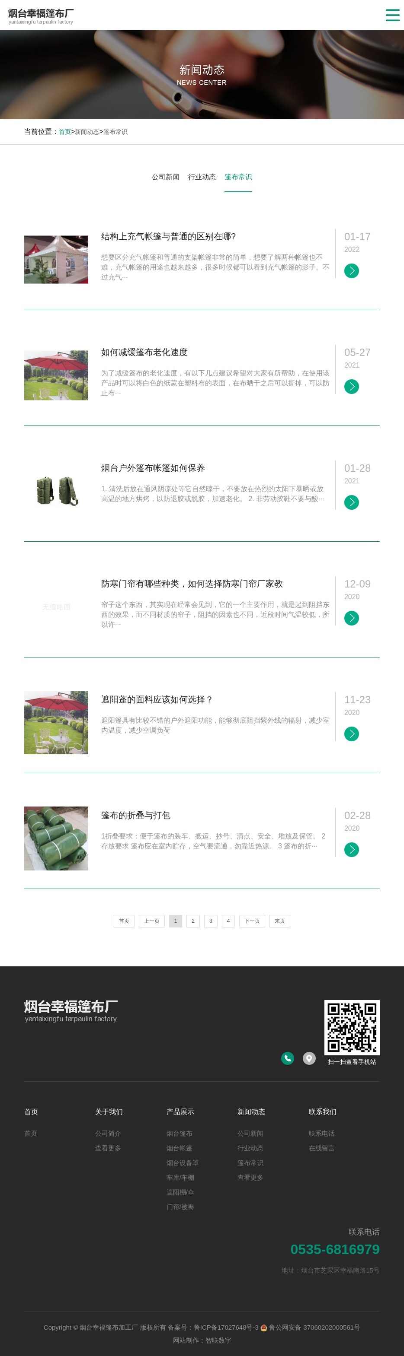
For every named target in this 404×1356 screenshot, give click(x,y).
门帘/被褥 (180, 1206)
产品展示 (180, 1111)
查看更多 (108, 1148)
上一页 (152, 921)
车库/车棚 (180, 1177)
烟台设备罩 (183, 1162)
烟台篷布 (179, 1133)
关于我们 (109, 1111)
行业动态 (202, 177)
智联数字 (218, 1340)
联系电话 (322, 1133)
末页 (280, 921)
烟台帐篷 (179, 1148)
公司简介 (108, 1133)
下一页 (252, 921)
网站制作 (186, 1340)
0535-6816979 (335, 1249)
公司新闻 (166, 177)
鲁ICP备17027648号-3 (226, 1327)
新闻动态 (87, 131)
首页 (65, 131)
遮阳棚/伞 (180, 1192)
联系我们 (323, 1111)
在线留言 (322, 1148)
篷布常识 (115, 131)
